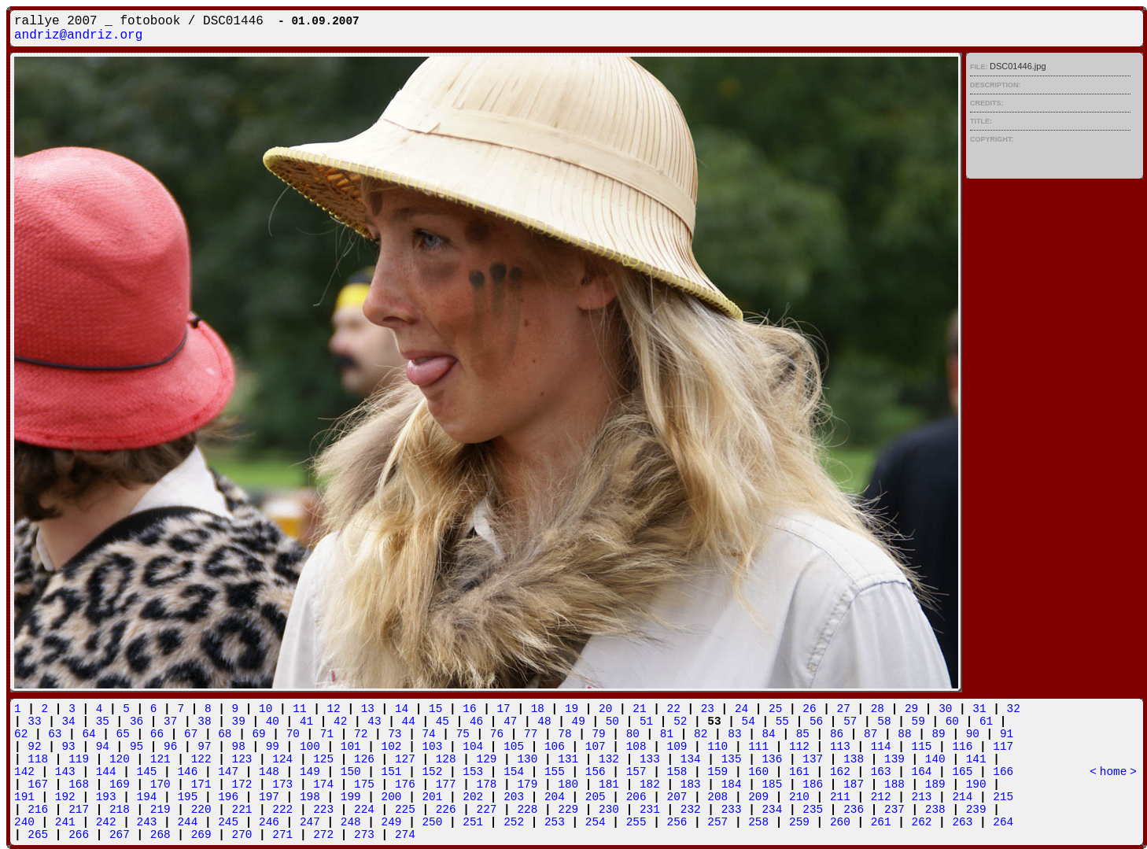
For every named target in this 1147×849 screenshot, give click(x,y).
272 (323, 835)
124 (282, 759)
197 (269, 797)
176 (405, 784)
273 (364, 835)
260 (840, 822)
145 (147, 772)
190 (976, 784)
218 (119, 809)
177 (446, 784)
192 (65, 797)
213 (922, 797)
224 (364, 809)
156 (595, 772)
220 (201, 809)
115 (922, 746)
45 (442, 721)
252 (513, 822)
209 (758, 797)
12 (333, 709)
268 (160, 835)
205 (595, 797)
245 (228, 822)
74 (428, 734)
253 (554, 822)
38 (204, 721)
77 (530, 734)
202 (473, 797)
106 (554, 746)
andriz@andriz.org (78, 35)
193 (106, 797)
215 (1003, 797)
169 (119, 784)
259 (799, 822)
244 (187, 822)
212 (881, 797)
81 (666, 734)
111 (758, 746)
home (1113, 772)
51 (646, 721)
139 (894, 759)
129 (487, 759)
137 (812, 759)
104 (473, 746)
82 (700, 734)
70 (293, 734)
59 (918, 721)
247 (310, 822)
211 (840, 797)
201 (432, 797)
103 (432, 746)
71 (327, 734)
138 (853, 759)
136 (772, 759)
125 (323, 759)
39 (238, 721)
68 (224, 734)
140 (935, 759)
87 (870, 734)
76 (496, 734)
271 (282, 835)
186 (812, 784)
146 (187, 772)
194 (147, 797)
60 (952, 721)
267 (119, 835)
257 (717, 822)
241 (65, 822)
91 (1006, 734)
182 (650, 784)
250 (432, 822)
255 (636, 822)
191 (24, 797)
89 (938, 734)
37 (170, 721)
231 (650, 809)
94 (102, 746)
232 (690, 809)
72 (360, 734)
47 (510, 721)
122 (201, 759)
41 (306, 721)
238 (935, 809)
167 (38, 784)
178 (487, 784)
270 (242, 835)
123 (242, 759)
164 (922, 772)
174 (323, 784)
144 (106, 772)
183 (690, 784)
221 (242, 809)
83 (734, 734)
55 (782, 721)
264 (1003, 822)
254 (595, 822)
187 (853, 784)
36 (136, 721)
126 (364, 759)
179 (527, 784)
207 (677, 797)
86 (836, 734)
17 (503, 709)
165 (962, 772)
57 (850, 721)
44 (408, 721)
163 (881, 772)
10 (265, 709)
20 (605, 709)
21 (639, 709)
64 (88, 734)
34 (68, 721)
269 (201, 835)
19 (571, 709)
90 (972, 734)
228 (527, 809)
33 (34, 721)
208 (717, 797)
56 (816, 721)
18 (537, 709)
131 (568, 759)
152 (432, 772)
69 (258, 734)
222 (282, 809)
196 (228, 797)
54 (748, 721)
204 (554, 797)
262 (922, 822)
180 (568, 784)
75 (463, 734)
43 (374, 721)
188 (894, 784)
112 (799, 746)
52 (680, 721)
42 (340, 721)
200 (392, 797)
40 (272, 721)
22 (673, 709)
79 (598, 734)
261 (881, 822)
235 (812, 809)
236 (853, 809)
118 (38, 759)
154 (513, 772)
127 (405, 759)
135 (731, 759)
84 (768, 734)
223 (323, 809)
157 (636, 772)
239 (976, 809)
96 (170, 746)
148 (269, 772)
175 (364, 784)
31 (979, 709)
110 (717, 746)
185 (772, 784)
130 (527, 759)
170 (160, 784)
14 (401, 709)
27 (843, 709)
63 (54, 734)
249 (392, 822)
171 (201, 784)
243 (147, 822)
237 (894, 809)
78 (564, 734)
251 (473, 822)
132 (609, 759)
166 (1003, 772)
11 (299, 709)
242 (106, 822)
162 (840, 772)
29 (911, 709)
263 (962, 822)
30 (945, 709)
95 (136, 746)
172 (242, 784)
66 (157, 734)
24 (741, 709)
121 (160, 759)
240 (24, 822)
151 (392, 772)
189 (935, 784)
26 (809, 709)
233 (731, 809)
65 (123, 734)
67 (190, 734)
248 (351, 822)
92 (34, 746)
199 (351, 797)
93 (68, 746)
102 (392, 746)
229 (568, 809)
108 (636, 746)
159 (717, 772)
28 (877, 709)
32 (1013, 709)
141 (976, 759)
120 (119, 759)
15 (435, 709)
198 (310, 797)
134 (690, 759)
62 (21, 734)
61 (986, 721)
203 (513, 797)
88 (904, 734)
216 (38, 809)
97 (204, 746)
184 (731, 784)
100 (310, 746)
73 (394, 734)
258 (758, 822)
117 (1003, 746)
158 (677, 772)
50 (612, 721)
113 (840, 746)
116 (962, 746)
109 (677, 746)
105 (513, 746)
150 (351, 772)
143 (65, 772)
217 (78, 809)
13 (367, 709)
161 (799, 772)
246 (269, 822)
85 (803, 734)
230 (609, 809)
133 (650, 759)
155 (554, 772)
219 (160, 809)
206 (636, 797)
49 (578, 721)
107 (595, 746)
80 (633, 734)
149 (310, 772)
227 (487, 809)
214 (962, 797)
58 (884, 721)
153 (473, 772)
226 (446, 809)
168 (78, 784)
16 (469, 709)
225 (405, 809)
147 (228, 772)
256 (677, 822)
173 (282, 784)
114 (881, 746)
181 (609, 784)
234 (772, 809)
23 (707, 709)
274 (405, 835)
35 (102, 721)
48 (544, 721)
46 (476, 721)
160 (758, 772)
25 (775, 709)
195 (187, 797)
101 (351, 746)
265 (38, 835)
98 (238, 746)
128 (446, 759)
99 (272, 746)
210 (799, 797)
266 (78, 835)
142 (24, 772)
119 (78, 759)
